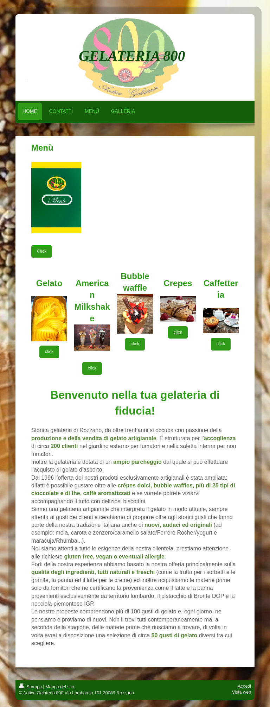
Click (41, 251)
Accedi (244, 686)
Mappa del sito (59, 686)
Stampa (31, 686)
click (49, 351)
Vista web (241, 692)
